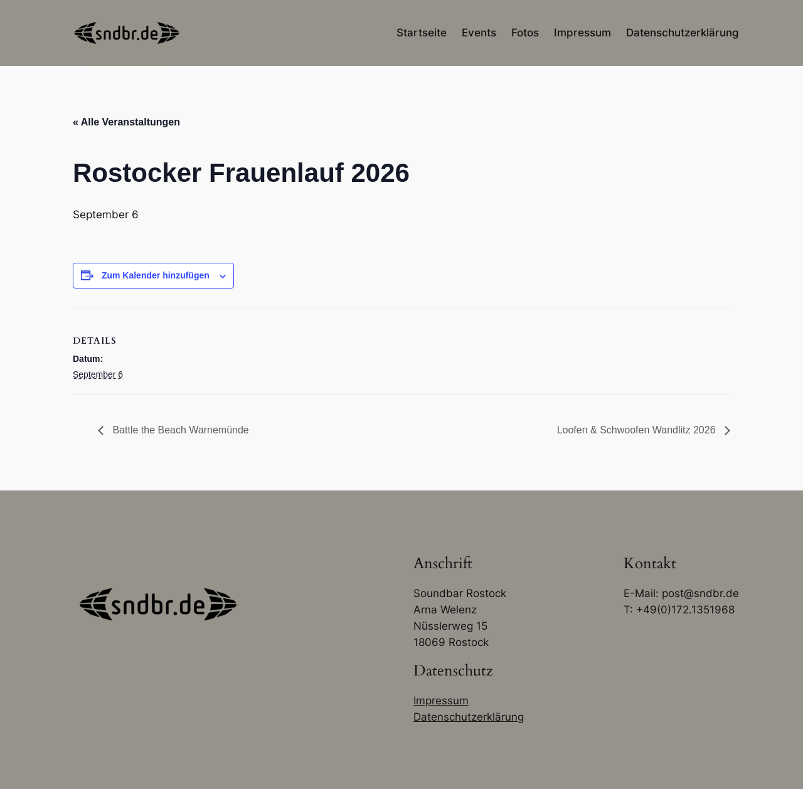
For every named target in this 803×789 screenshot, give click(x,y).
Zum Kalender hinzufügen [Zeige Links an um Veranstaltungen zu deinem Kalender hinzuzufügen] (156, 275)
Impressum (441, 700)
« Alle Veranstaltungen (126, 122)
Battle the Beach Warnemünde (179, 430)
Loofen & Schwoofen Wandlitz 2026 (637, 430)
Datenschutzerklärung (468, 717)
